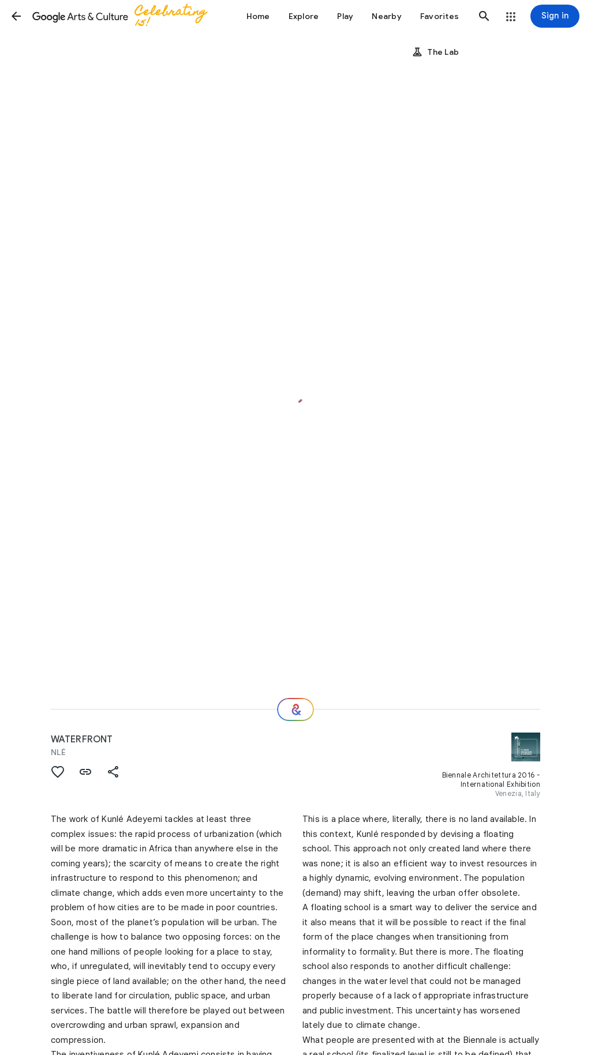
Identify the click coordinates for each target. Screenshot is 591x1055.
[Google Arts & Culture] (124, 16)
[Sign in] (554, 16)
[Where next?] (295, 709)
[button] (16, 16)
